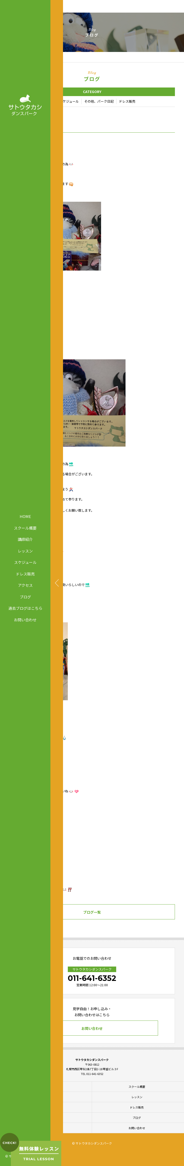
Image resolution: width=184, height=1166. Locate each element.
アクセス (25, 585)
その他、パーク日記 (99, 101)
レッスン (25, 550)
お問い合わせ (25, 619)
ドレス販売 (25, 573)
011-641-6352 (92, 978)
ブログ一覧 (92, 912)
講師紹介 (25, 539)
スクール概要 (25, 527)
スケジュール (25, 562)
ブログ (25, 596)
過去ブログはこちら (25, 608)
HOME (25, 516)
